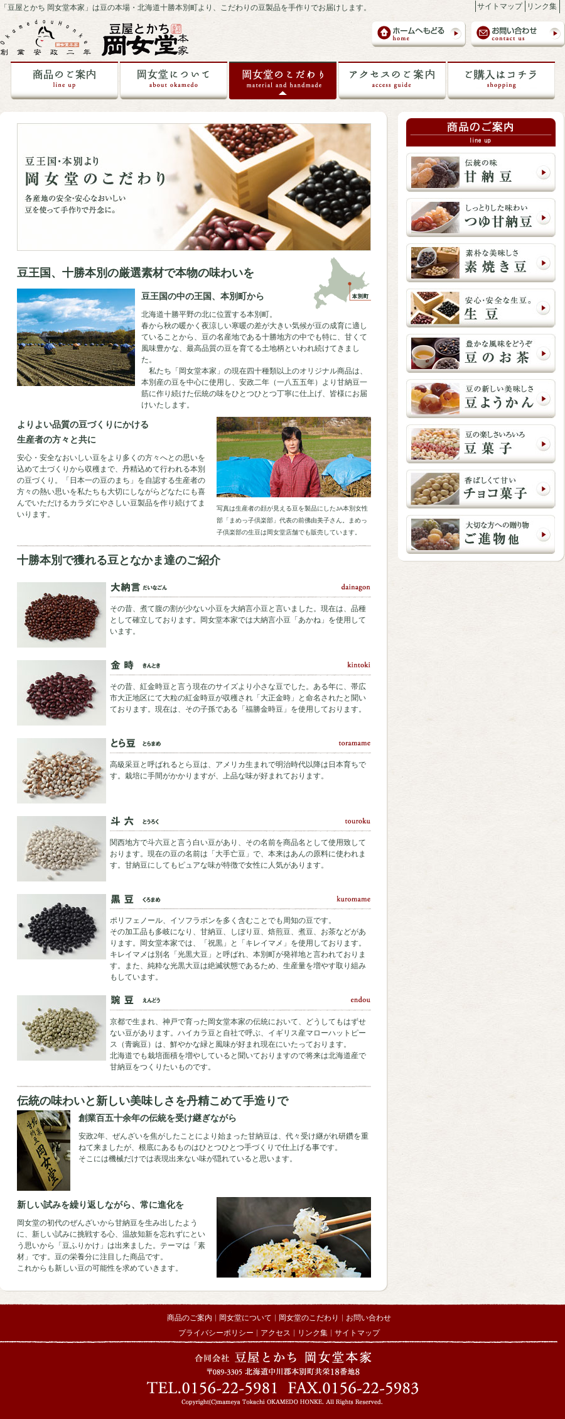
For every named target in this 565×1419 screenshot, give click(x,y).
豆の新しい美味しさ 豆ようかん (481, 398)
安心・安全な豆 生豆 (481, 308)
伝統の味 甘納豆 (481, 172)
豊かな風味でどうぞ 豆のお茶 (481, 353)
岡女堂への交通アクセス (392, 80)
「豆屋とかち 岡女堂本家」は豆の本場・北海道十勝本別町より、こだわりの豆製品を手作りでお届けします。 (185, 7)
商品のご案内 (64, 80)
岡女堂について (173, 80)
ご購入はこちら (501, 80)
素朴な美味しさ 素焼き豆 (481, 262)
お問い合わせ (518, 34)
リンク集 (542, 6)
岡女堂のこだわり (282, 80)
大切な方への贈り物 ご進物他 (481, 534)
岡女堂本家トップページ (419, 34)
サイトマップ (499, 6)
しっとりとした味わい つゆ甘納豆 (481, 217)
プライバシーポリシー (216, 1332)
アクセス (276, 1332)
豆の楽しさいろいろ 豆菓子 (481, 443)
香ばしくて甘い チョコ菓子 (481, 489)
